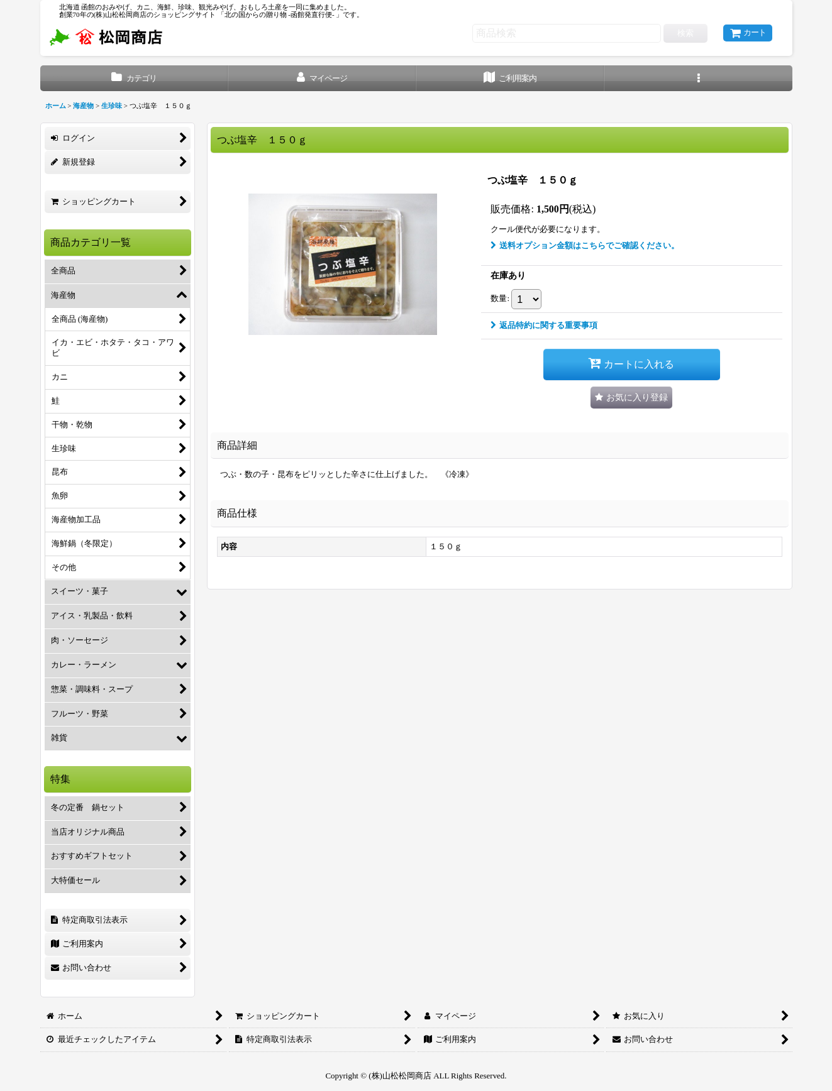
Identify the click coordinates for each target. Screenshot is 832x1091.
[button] (698, 78)
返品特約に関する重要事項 (544, 325)
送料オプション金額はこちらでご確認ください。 (585, 245)
